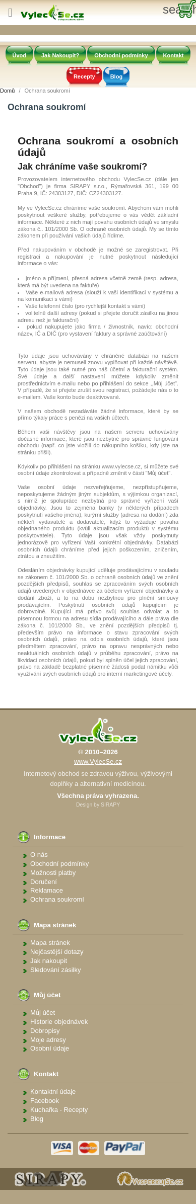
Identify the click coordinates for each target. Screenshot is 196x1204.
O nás (39, 854)
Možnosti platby (53, 872)
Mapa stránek (50, 942)
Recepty (84, 76)
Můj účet (42, 1012)
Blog (116, 76)
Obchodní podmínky (121, 55)
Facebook (44, 1100)
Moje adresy (48, 1040)
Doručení (43, 882)
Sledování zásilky (55, 970)
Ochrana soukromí (57, 899)
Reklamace (46, 890)
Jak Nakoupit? (60, 55)
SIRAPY (110, 805)
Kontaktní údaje (53, 1091)
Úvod (20, 55)
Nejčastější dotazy (57, 951)
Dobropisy (45, 1030)
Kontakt (173, 55)
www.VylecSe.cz (98, 761)
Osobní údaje (49, 1048)
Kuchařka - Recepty (59, 1109)
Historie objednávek (59, 1021)
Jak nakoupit (48, 961)
